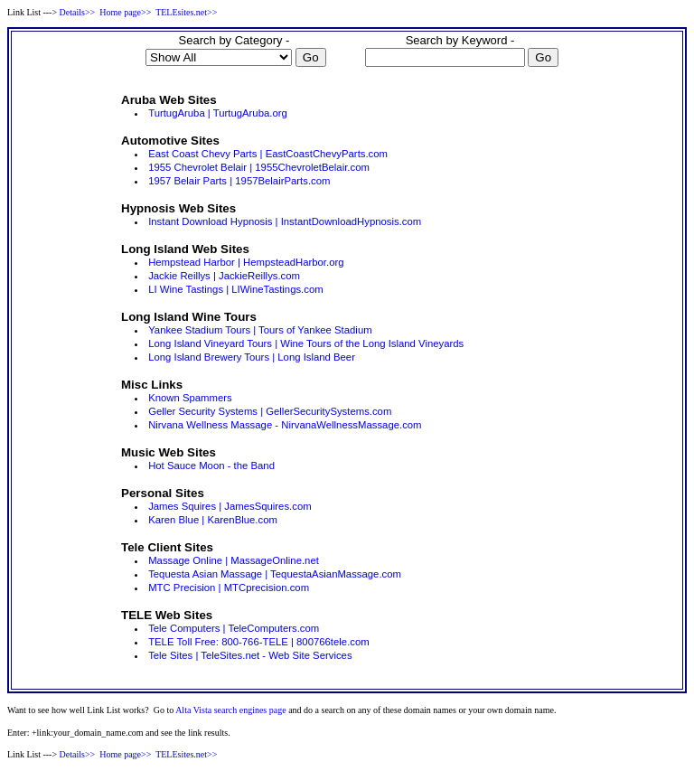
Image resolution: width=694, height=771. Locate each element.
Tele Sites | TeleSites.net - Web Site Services (250, 655)
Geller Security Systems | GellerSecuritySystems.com (269, 411)
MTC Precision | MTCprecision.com (228, 587)
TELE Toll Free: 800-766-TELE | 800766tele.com (259, 641)
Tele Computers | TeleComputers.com (233, 628)
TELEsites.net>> (186, 12)
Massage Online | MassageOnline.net (233, 560)
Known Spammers (190, 397)
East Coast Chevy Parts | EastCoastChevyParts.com (268, 153)
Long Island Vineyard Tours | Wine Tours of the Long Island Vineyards (306, 343)
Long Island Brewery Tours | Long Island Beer (251, 357)
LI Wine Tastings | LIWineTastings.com (236, 289)
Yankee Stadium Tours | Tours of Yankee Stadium (259, 329)
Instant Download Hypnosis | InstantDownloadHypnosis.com (284, 221)
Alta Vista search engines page (230, 710)
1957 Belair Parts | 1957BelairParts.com (239, 180)
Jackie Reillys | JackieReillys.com (224, 275)
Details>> (78, 12)
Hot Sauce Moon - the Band (211, 465)
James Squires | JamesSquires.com (229, 506)
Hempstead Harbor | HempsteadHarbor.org (245, 262)
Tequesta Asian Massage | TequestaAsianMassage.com (274, 574)
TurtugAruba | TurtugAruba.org (217, 113)
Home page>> (125, 12)
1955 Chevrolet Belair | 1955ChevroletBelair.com (259, 167)
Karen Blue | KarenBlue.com (212, 519)
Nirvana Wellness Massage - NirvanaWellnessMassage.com (284, 424)
